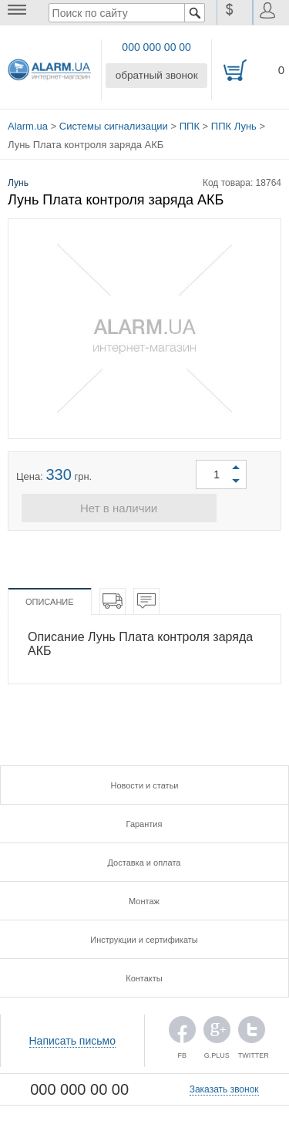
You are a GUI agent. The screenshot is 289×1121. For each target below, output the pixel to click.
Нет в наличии (144, 505)
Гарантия (144, 821)
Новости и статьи (144, 782)
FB (182, 1030)
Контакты (144, 975)
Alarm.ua (28, 123)
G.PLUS (216, 1030)
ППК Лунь (234, 123)
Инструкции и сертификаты (143, 936)
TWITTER (251, 1030)
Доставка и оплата (144, 859)
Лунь (18, 176)
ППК (190, 123)
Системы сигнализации (113, 123)
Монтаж (144, 898)
